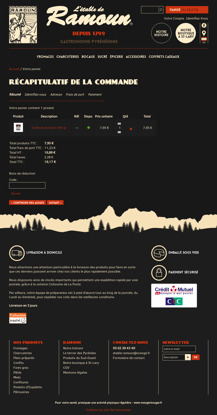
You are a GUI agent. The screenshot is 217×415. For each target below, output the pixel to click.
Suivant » (55, 203)
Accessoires (136, 57)
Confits (18, 363)
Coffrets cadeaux (164, 57)
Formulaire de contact (129, 358)
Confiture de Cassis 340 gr (49, 128)
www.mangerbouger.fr (148, 403)
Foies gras (20, 367)
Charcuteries (67, 57)
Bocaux (88, 57)
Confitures (20, 382)
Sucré (102, 57)
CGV (66, 367)
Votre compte (174, 18)
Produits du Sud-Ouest (79, 358)
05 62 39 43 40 (124, 348)
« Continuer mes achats (27, 203)
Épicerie (116, 57)
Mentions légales (75, 372)
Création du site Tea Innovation (108, 410)
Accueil (14, 69)
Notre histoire (73, 348)
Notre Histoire (161, 33)
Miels (17, 377)
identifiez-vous (197, 18)
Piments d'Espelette (27, 387)
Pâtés (17, 372)
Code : (13, 180)
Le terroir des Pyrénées (79, 353)
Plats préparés (23, 358)
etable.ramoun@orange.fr (131, 353)
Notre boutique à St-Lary (186, 33)
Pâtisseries (21, 392)
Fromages (45, 57)
